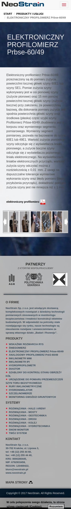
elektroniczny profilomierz (22, 201)
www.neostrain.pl (16, 472)
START (8, 13)
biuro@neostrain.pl (17, 469)
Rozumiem (56, 506)
